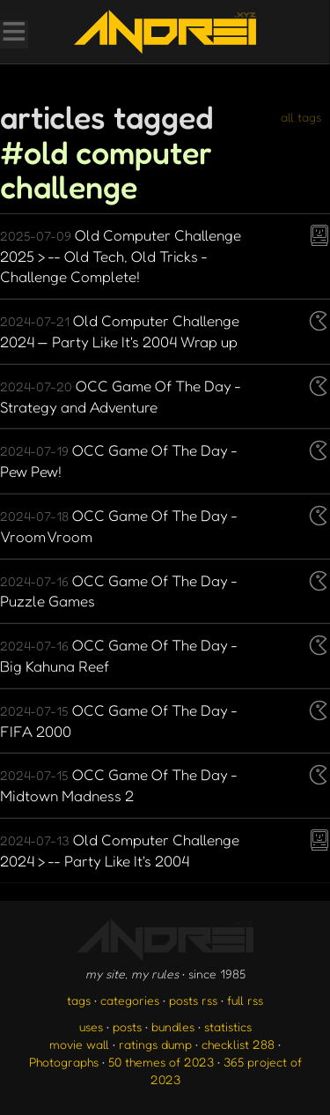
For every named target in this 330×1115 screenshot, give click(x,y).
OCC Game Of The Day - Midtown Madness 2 (119, 785)
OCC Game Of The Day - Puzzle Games (119, 591)
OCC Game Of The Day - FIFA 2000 (119, 720)
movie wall (79, 1044)
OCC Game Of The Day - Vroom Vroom (119, 526)
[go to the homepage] (164, 32)
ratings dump (155, 1044)
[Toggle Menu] (13, 33)
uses (91, 1026)
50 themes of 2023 (161, 1061)
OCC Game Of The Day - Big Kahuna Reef (119, 655)
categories (129, 999)
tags (79, 999)
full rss (245, 999)
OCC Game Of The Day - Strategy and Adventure (120, 396)
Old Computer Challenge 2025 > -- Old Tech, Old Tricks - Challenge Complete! (120, 256)
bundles (172, 1026)
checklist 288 (238, 1044)
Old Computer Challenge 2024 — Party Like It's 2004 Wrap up (119, 331)
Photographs (64, 1061)
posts (127, 1026)
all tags (301, 116)
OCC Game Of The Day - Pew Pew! (119, 460)
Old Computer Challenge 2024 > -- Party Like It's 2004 (119, 850)
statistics (228, 1026)
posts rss (193, 999)
